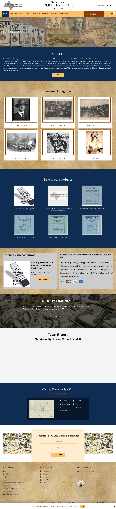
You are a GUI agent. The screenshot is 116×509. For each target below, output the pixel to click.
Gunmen (95, 159)
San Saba (66, 404)
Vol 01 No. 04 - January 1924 (92, 238)
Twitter (44, 474)
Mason (78, 407)
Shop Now (43, 279)
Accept (82, 506)
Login (110, 6)
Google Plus (45, 477)
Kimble (79, 400)
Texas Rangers (58, 159)
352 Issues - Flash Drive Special (24, 209)
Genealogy (21, 126)
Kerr (64, 407)
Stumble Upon (46, 480)
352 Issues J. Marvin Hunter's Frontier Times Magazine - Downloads (58, 210)
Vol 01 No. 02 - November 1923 (24, 238)
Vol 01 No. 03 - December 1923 (58, 238)
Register (101, 6)
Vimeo (43, 483)
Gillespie (65, 410)
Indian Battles (94, 126)
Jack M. (58, 316)
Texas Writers (58, 126)
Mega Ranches (21, 159)
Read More (58, 75)
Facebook (44, 471)
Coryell (78, 404)
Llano (64, 400)
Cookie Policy (74, 506)
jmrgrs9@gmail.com (85, 471)
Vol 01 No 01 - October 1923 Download (92, 209)
